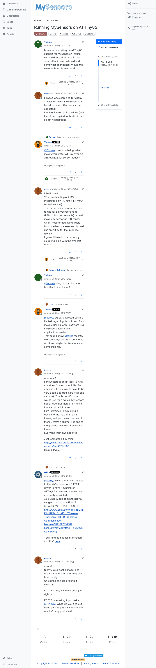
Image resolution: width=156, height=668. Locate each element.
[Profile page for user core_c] (38, 95)
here (57, 541)
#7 (83, 370)
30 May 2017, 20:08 (62, 476)
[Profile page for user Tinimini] (38, 44)
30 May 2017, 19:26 (62, 279)
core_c (47, 93)
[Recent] (15, 21)
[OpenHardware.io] (15, 9)
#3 (83, 142)
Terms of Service (110, 663)
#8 (83, 472)
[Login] (141, 3)
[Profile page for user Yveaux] (38, 144)
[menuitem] (141, 3)
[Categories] (15, 15)
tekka (47, 472)
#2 (83, 93)
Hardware (40, 34)
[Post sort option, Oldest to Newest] (109, 47)
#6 (83, 309)
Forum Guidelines (70, 663)
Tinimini (48, 42)
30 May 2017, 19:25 (69, 189)
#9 (83, 558)
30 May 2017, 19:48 (62, 373)
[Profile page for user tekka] (38, 474)
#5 (83, 275)
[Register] (141, 17)
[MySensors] (15, 3)
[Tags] (15, 28)
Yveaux (48, 142)
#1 (83, 42)
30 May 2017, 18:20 (69, 93)
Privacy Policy (91, 663)
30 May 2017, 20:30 (62, 561)
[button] (15, 658)
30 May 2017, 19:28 (62, 313)
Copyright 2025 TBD (47, 663)
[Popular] (15, 34)
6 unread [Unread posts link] (105, 87)
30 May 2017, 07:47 (62, 45)
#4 (83, 189)
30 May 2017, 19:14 (62, 146)
